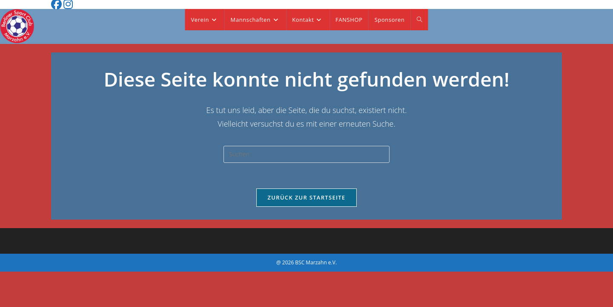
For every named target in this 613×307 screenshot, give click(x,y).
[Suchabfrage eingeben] (306, 154)
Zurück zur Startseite (307, 197)
